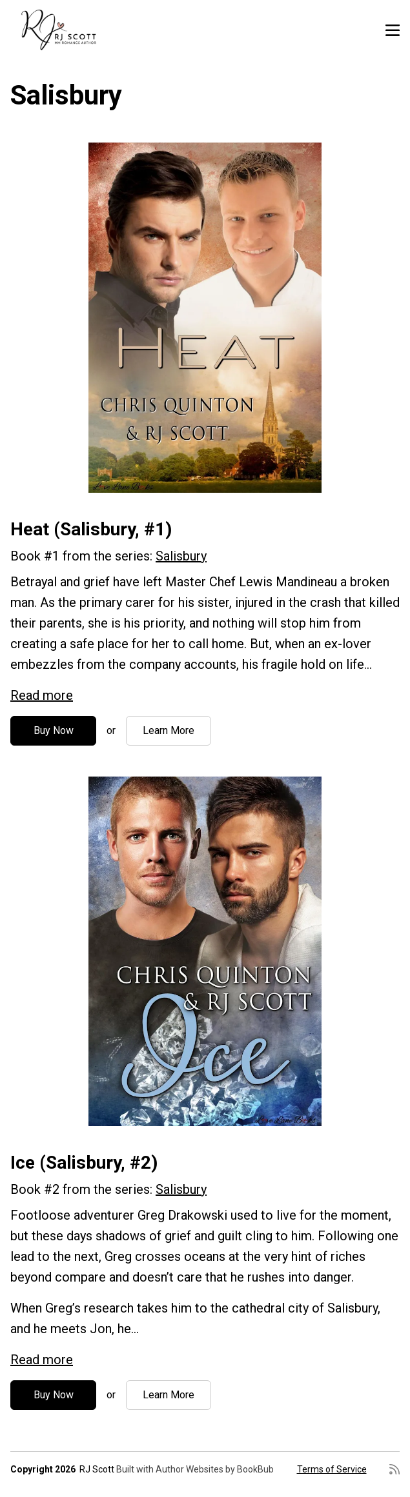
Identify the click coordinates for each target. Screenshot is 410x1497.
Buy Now (54, 730)
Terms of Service (332, 1469)
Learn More (168, 730)
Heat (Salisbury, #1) (91, 529)
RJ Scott (96, 1469)
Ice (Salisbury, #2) (84, 1162)
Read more (41, 695)
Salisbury (181, 556)
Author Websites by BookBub (215, 1469)
